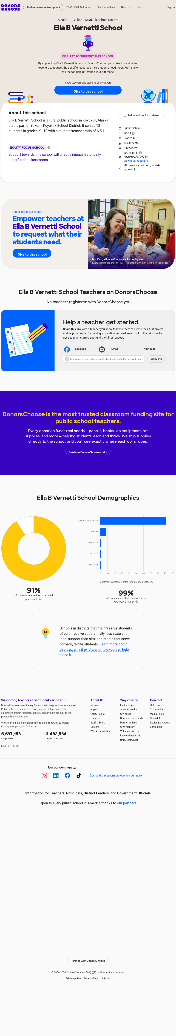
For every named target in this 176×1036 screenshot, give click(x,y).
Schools (105, 976)
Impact (94, 709)
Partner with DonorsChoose (88, 957)
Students (108, 192)
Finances (95, 718)
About (65, 192)
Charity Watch (61, 722)
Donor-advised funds (131, 718)
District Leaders (96, 793)
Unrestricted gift (129, 740)
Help (139, 7)
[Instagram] (44, 775)
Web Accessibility (100, 731)
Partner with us (106, 7)
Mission (94, 705)
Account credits (129, 709)
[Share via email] (114, 349)
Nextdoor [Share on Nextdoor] (145, 349)
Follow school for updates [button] (141, 115)
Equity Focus (97, 713)
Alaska (62, 20)
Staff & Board (97, 722)
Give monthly (127, 726)
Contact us (156, 726)
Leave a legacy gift (130, 735)
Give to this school (88, 90)
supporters (21, 735)
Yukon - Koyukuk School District (96, 20)
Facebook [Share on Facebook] (75, 349)
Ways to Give (129, 700)
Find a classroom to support (43, 7)
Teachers (85, 192)
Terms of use (91, 976)
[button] (114, 359)
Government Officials (134, 793)
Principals (74, 793)
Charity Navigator (10, 726)
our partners (126, 803)
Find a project (127, 705)
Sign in (171, 7)
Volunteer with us (129, 731)
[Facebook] (67, 775)
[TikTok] (79, 775)
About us (125, 7)
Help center (156, 705)
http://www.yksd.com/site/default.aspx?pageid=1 (144, 167)
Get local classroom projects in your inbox (116, 775)
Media (153, 713)
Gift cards (125, 713)
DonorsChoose (10, 7)
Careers (94, 726)
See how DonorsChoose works (88, 451)
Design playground (160, 722)
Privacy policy (73, 976)
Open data (155, 718)
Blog (161, 713)
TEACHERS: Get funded (79, 7)
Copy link (156, 359)
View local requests (135, 160)
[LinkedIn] (56, 775)
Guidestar (31, 726)
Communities (157, 709)
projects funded (66, 735)
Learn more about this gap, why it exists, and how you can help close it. (94, 649)
